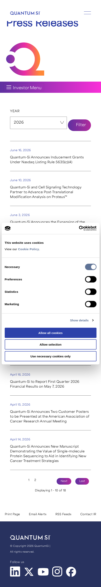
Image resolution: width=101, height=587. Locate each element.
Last (82, 481)
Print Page (12, 514)
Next (64, 481)
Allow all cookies (50, 332)
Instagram (57, 571)
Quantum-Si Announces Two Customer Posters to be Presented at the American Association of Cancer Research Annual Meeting (49, 416)
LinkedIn (15, 571)
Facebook (71, 572)
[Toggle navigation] (23, 87)
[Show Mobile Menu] (87, 11)
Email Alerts (37, 514)
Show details (79, 320)
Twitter (29, 572)
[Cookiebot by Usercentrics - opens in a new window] (78, 228)
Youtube (43, 572)
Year (14, 111)
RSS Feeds (63, 514)
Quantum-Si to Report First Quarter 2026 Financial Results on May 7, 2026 (45, 384)
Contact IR (88, 514)
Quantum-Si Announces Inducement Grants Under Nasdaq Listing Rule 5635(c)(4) (47, 160)
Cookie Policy (28, 249)
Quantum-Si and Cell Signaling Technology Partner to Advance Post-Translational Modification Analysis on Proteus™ (46, 192)
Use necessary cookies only (50, 356)
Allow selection (50, 344)
